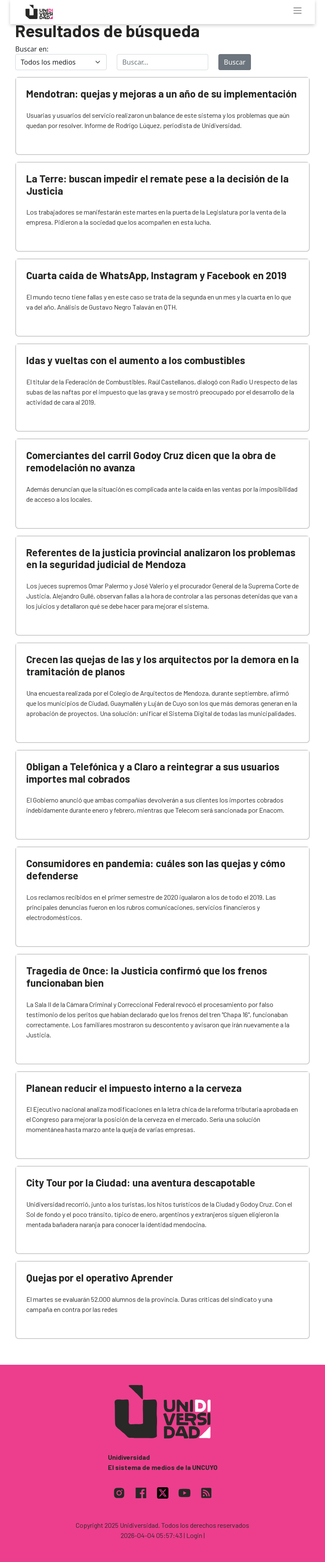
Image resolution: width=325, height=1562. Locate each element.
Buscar (234, 62)
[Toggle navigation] (297, 10)
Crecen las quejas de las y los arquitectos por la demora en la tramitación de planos (162, 665)
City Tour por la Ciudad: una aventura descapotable (140, 1182)
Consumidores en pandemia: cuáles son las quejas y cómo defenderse (155, 869)
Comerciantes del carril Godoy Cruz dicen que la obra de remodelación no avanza (151, 461)
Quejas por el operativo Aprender (99, 1277)
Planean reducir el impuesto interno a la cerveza (134, 1088)
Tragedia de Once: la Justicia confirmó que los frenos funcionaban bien (146, 976)
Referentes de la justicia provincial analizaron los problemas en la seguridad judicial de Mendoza (160, 558)
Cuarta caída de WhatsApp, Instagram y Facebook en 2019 (156, 275)
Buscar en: (32, 49)
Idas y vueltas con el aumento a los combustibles (135, 360)
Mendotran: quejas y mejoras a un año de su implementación (161, 93)
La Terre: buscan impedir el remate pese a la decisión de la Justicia (157, 184)
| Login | (194, 1535)
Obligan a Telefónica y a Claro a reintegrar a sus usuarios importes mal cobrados (152, 772)
